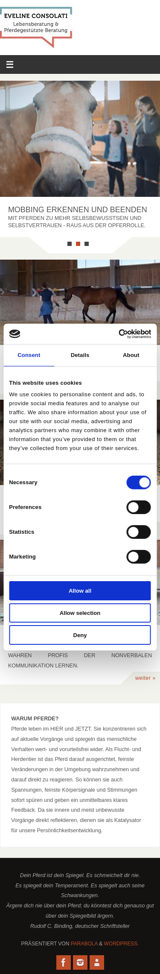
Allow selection (80, 613)
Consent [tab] (28, 355)
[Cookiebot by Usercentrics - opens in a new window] (114, 334)
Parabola (84, 944)
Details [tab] (80, 355)
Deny (80, 635)
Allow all (80, 591)
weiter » (145, 678)
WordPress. (121, 944)
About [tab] (131, 355)
